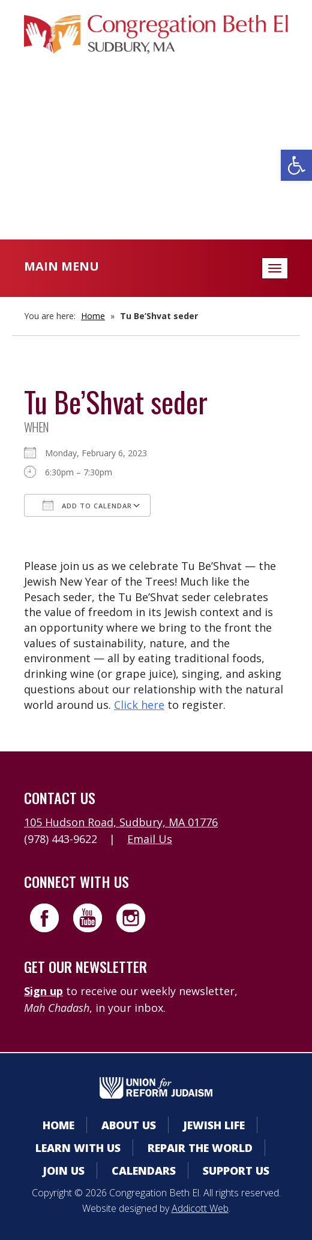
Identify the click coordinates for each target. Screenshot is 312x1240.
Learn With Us (78, 1148)
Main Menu (61, 266)
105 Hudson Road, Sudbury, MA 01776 (121, 822)
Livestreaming (156, 182)
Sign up (43, 991)
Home (93, 316)
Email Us (149, 839)
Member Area (156, 110)
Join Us (64, 1170)
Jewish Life (214, 1125)
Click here (139, 705)
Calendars (156, 134)
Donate (156, 158)
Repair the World (200, 1148)
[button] (296, 165)
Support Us (236, 1170)
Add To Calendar (87, 505)
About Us (128, 1125)
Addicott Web (200, 1208)
